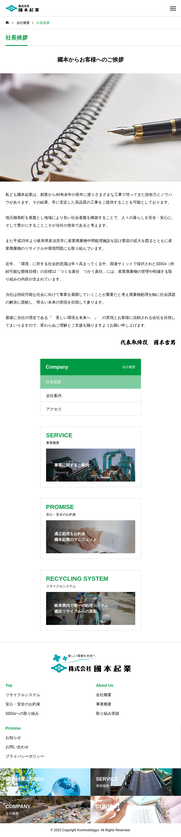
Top (9, 685)
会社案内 (54, 395)
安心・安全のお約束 (23, 704)
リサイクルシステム (23, 695)
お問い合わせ (17, 747)
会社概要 (103, 695)
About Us (104, 685)
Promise (13, 728)
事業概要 (103, 704)
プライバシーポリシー (25, 756)
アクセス (54, 409)
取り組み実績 (107, 713)
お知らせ (13, 737)
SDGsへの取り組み (22, 713)
